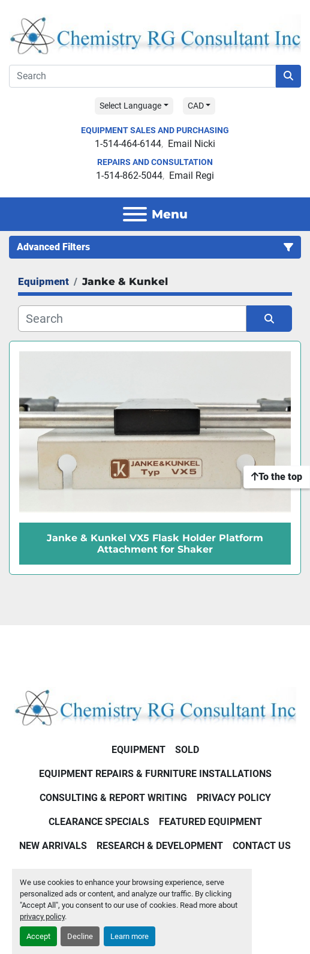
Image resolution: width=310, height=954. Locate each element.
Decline (80, 936)
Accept (38, 936)
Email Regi (191, 175)
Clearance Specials (99, 821)
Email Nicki (191, 143)
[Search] (142, 76)
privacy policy (42, 916)
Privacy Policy (234, 797)
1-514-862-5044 (129, 175)
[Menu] (135, 214)
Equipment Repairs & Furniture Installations (155, 773)
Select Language (130, 105)
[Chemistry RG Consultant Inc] (155, 706)
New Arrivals (53, 845)
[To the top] (276, 477)
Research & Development (160, 845)
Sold (187, 749)
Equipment (138, 749)
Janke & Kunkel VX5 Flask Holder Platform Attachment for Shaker (155, 543)
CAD (196, 105)
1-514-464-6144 (128, 143)
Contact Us (262, 845)
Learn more (129, 936)
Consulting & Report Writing (113, 797)
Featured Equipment (210, 821)
